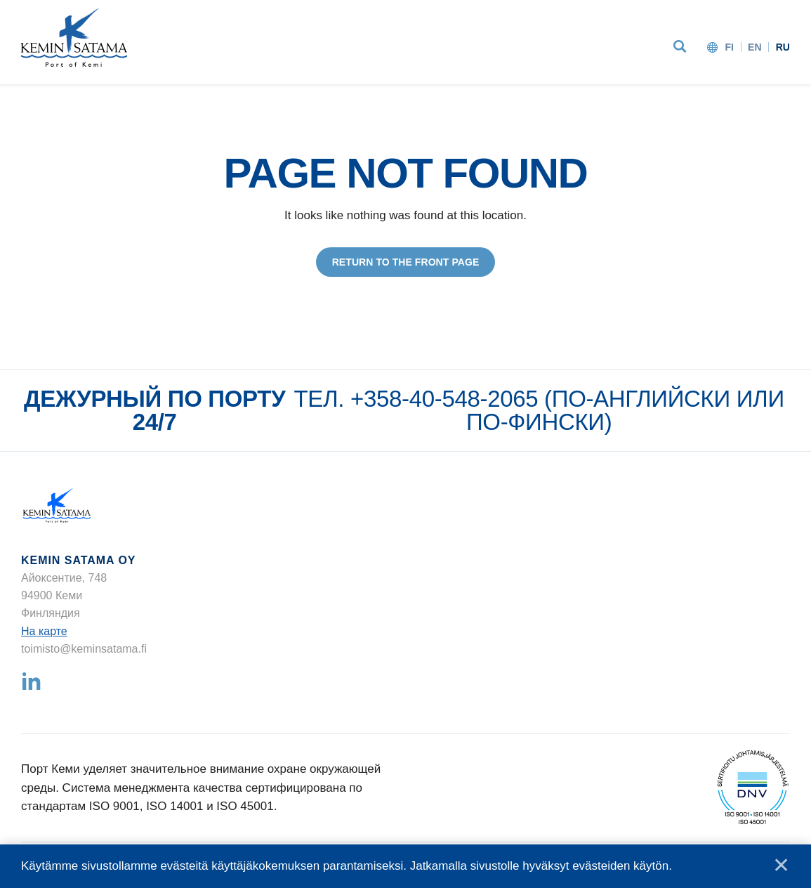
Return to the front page (406, 262)
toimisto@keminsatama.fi (84, 649)
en (755, 47)
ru (783, 47)
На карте (44, 631)
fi (729, 47)
